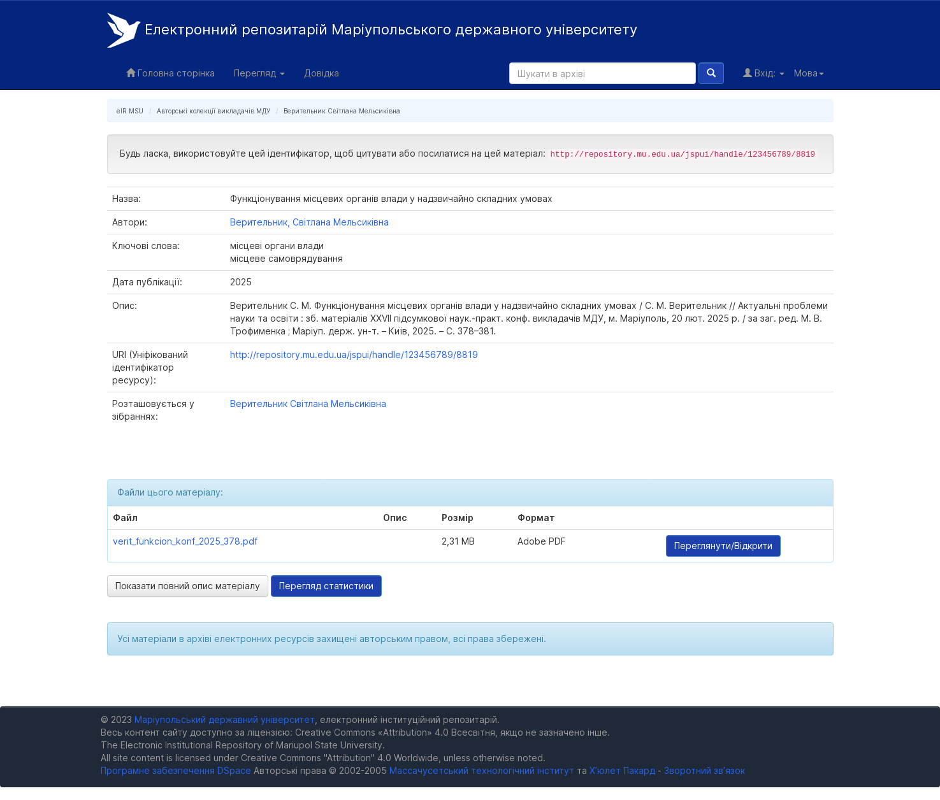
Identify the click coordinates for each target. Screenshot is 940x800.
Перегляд (259, 73)
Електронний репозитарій (372, 30)
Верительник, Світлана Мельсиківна (309, 222)
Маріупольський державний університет (224, 719)
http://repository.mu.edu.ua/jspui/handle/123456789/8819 (354, 354)
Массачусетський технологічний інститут (481, 770)
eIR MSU (130, 111)
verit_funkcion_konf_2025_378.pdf (185, 541)
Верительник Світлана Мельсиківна (342, 111)
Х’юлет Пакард (622, 770)
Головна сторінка (170, 73)
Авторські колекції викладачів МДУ (213, 111)
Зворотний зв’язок (704, 770)
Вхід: (764, 73)
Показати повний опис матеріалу (187, 585)
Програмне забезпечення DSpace (176, 770)
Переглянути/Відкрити (723, 545)
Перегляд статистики (326, 585)
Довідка (321, 73)
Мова (809, 73)
